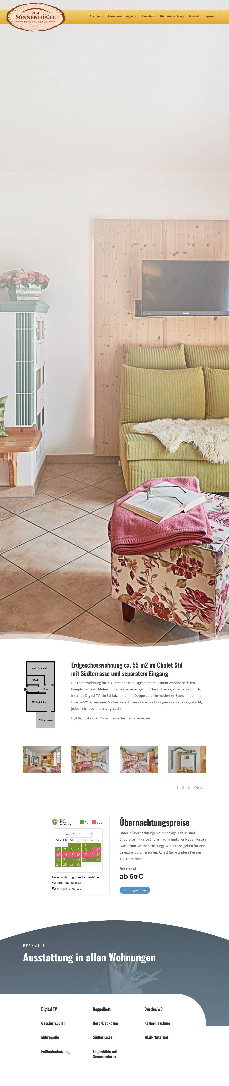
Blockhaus (149, 16)
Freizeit (194, 16)
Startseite (96, 16)
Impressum (211, 16)
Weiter (199, 787)
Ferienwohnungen (120, 16)
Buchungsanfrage (172, 16)
